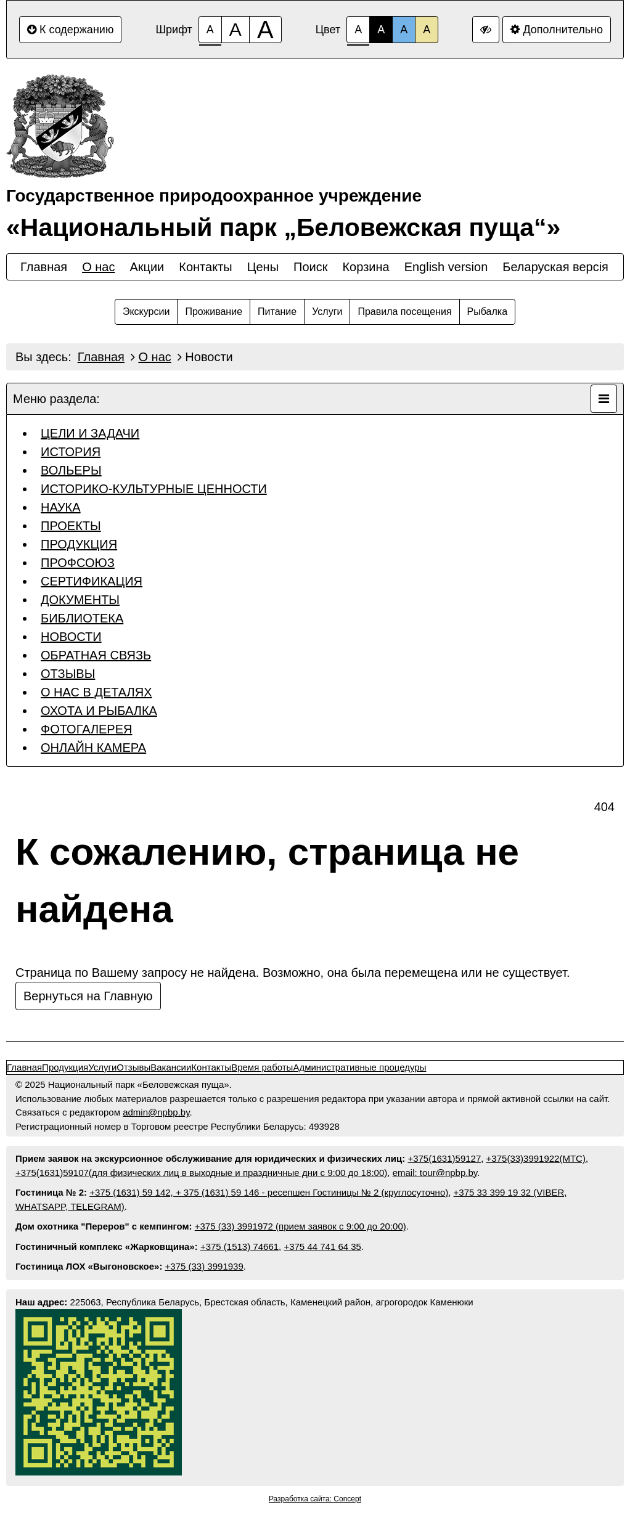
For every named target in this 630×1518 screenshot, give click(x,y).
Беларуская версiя (555, 267)
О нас (98, 267)
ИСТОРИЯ (70, 452)
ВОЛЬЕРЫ (71, 470)
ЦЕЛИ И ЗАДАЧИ (90, 433)
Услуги (327, 311)
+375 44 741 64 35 (322, 1246)
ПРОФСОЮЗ (78, 562)
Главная (43, 267)
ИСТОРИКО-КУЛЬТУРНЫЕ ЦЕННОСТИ (154, 489)
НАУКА (61, 507)
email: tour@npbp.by (435, 1172)
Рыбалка (487, 311)
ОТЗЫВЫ (68, 673)
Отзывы (133, 1067)
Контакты (205, 267)
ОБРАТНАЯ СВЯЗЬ (96, 655)
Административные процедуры (359, 1067)
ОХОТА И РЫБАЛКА (99, 710)
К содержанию (70, 29)
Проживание (213, 311)
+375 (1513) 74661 (239, 1246)
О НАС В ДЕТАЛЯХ (96, 692)
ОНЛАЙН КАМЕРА (93, 747)
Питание (277, 311)
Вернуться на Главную (88, 996)
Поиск (310, 267)
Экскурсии (146, 311)
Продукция (65, 1067)
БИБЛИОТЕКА (82, 618)
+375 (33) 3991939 (204, 1266)
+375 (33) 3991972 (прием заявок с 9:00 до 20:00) (300, 1226)
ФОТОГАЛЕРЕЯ (87, 729)
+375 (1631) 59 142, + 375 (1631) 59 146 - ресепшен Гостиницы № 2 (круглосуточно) (268, 1192)
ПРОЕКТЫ (71, 526)
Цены (263, 267)
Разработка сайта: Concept (315, 1499)
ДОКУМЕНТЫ (80, 599)
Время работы (262, 1067)
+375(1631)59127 (444, 1158)
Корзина (365, 267)
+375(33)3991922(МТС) (536, 1158)
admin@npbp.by (156, 1112)
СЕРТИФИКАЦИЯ (91, 581)
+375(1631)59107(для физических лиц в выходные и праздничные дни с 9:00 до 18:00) (201, 1172)
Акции (146, 267)
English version (446, 267)
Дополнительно (556, 29)
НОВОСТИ (71, 636)
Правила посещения (404, 311)
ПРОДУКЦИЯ (79, 544)
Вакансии (170, 1067)
